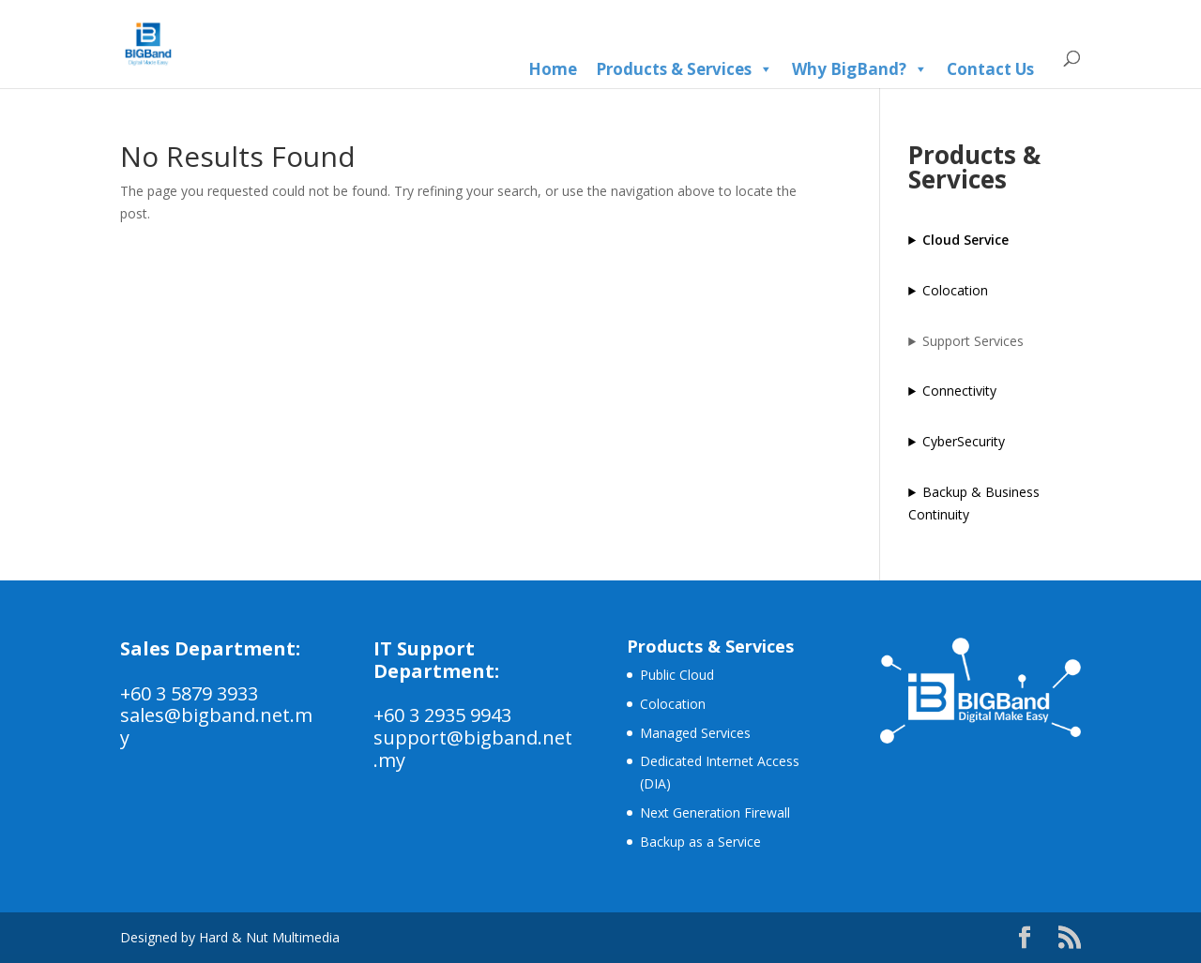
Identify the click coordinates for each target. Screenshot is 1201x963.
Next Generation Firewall (715, 812)
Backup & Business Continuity (974, 503)
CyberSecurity (963, 441)
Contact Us (990, 69)
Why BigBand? (860, 69)
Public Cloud (677, 675)
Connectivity (959, 390)
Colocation (955, 290)
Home (552, 69)
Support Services (973, 341)
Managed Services (695, 733)
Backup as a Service (700, 841)
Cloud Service (965, 239)
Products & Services (684, 69)
